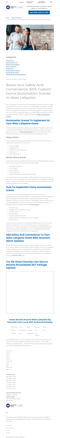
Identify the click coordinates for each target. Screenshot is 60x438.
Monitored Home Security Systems (16, 74)
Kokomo (44, 327)
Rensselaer (29, 330)
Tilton (20, 327)
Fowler (28, 327)
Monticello (13, 333)
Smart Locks (9, 68)
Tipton (20, 333)
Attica (43, 330)
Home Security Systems (13, 64)
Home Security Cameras (13, 70)
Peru (36, 330)
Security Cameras (11, 66)
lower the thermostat (27, 132)
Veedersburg (22, 330)
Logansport (37, 327)
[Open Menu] (7, 2)
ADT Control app (34, 204)
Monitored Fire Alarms (12, 72)
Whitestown (14, 327)
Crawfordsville (30, 333)
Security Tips (10, 60)
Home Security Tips (11, 62)
